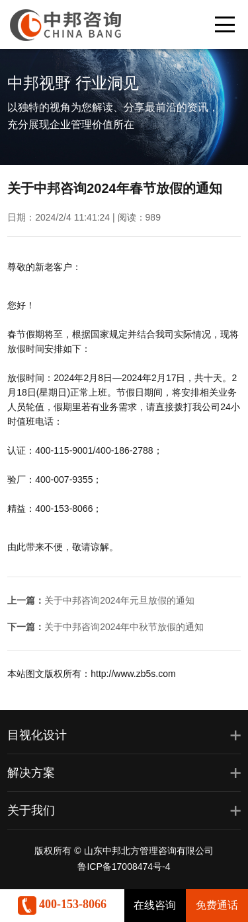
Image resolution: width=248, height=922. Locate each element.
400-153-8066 (62, 904)
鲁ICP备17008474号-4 (123, 866)
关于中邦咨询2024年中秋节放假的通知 (124, 626)
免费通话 (217, 905)
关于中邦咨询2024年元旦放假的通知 (119, 600)
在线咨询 (155, 905)
